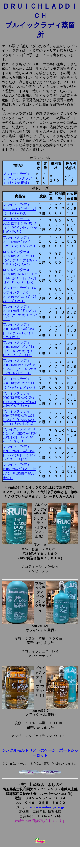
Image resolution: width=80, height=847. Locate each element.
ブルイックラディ (40, 587)
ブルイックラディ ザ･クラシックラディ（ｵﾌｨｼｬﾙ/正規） (18, 178)
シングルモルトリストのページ (29, 750)
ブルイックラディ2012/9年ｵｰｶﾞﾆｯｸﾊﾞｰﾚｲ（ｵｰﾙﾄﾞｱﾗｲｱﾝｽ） (19, 209)
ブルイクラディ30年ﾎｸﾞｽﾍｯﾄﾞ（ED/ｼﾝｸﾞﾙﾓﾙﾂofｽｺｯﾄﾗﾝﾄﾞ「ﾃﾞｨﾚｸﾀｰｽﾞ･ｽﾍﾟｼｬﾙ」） (20, 435)
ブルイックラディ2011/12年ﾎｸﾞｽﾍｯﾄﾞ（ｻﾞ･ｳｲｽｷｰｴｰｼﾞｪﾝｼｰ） (20, 242)
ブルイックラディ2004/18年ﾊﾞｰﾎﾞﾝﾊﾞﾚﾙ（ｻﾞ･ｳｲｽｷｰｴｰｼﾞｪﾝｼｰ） (20, 383)
